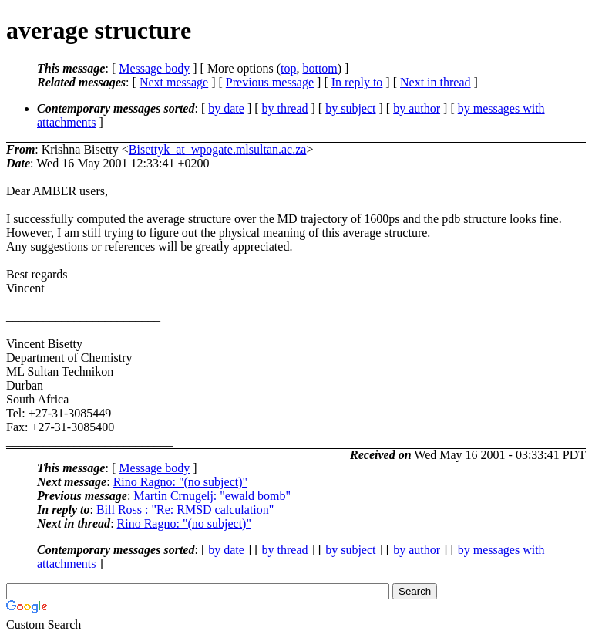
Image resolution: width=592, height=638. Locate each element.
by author (416, 108)
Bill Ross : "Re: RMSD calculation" (185, 509)
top (288, 68)
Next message (174, 82)
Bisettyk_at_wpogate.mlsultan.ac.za (218, 149)
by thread (285, 108)
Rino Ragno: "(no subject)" (180, 481)
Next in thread (435, 82)
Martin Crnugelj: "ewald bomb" (212, 495)
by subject (350, 108)
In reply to (357, 82)
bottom (319, 68)
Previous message (270, 82)
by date (226, 108)
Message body (154, 68)
